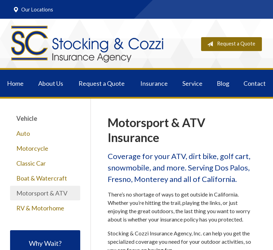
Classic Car (31, 163)
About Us (50, 83)
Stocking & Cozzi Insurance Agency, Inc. (87, 44)
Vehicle (26, 118)
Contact (254, 83)
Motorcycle (32, 148)
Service (192, 83)
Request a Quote (229, 44)
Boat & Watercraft (41, 178)
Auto (23, 133)
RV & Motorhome (40, 208)
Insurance (154, 83)
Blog (223, 83)
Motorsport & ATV (41, 193)
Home (15, 83)
